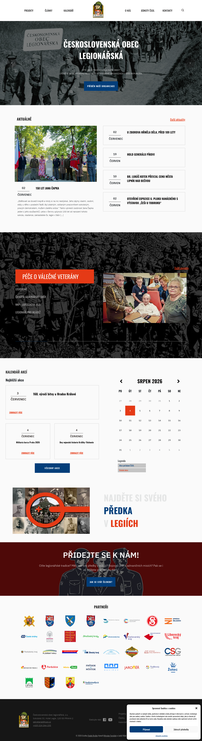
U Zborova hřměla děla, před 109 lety (151, 132)
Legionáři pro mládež (27, 312)
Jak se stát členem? (101, 581)
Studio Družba (93, 735)
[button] (196, 708)
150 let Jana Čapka (47, 188)
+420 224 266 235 (42, 725)
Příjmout (146, 729)
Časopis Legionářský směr (30, 297)
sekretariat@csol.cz (42, 722)
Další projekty (182, 268)
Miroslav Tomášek (110, 735)
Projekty (28, 10)
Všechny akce (52, 468)
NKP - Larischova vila (27, 304)
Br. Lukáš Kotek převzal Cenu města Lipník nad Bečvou (150, 178)
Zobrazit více (15, 412)
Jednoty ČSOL (147, 10)
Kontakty (167, 10)
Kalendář (68, 10)
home (98, 9)
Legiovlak (21, 289)
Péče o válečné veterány (50, 276)
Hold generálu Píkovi (141, 154)
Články (48, 10)
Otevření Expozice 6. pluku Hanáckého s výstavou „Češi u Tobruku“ (152, 201)
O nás (128, 10)
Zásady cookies (162, 736)
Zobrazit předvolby (181, 729)
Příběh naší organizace (101, 86)
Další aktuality (177, 119)
